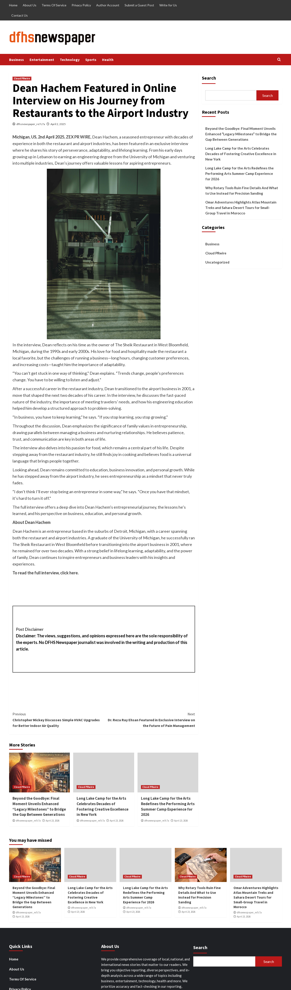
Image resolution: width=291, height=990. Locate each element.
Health (107, 59)
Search (209, 78)
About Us (29, 5)
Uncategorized (217, 262)
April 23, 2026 (52, 820)
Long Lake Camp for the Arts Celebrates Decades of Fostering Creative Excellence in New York (102, 806)
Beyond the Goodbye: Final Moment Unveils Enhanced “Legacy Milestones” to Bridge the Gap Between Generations (39, 806)
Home (13, 5)
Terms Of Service (54, 5)
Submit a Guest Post (139, 5)
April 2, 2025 (58, 124)
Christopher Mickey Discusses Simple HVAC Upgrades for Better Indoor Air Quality (58, 719)
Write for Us (168, 5)
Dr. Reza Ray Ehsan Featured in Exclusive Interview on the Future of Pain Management (149, 719)
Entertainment (42, 59)
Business (16, 59)
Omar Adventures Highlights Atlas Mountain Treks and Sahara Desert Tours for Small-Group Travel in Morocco (240, 207)
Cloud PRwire (22, 78)
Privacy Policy (81, 5)
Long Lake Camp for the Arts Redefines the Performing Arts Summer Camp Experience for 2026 (168, 806)
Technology (70, 59)
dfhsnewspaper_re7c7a (30, 124)
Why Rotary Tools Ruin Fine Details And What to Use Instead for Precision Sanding (241, 190)
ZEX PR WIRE (78, 136)
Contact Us (19, 15)
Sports (90, 59)
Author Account (107, 5)
